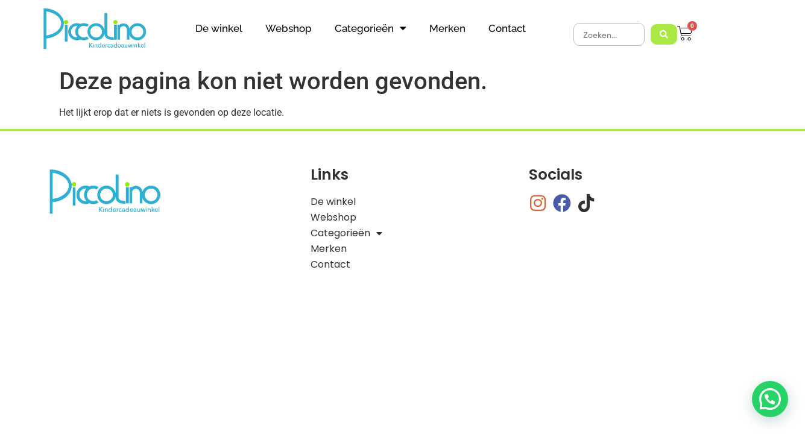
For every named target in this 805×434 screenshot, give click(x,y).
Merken (447, 28)
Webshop (288, 28)
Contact (507, 28)
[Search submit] (664, 34)
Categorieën (370, 28)
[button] (770, 399)
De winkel (218, 28)
